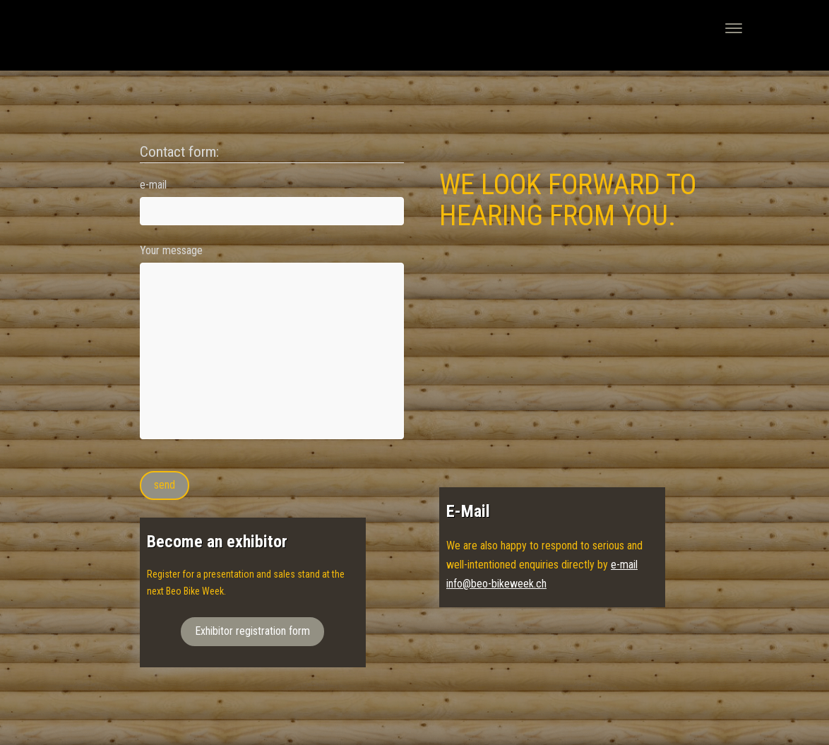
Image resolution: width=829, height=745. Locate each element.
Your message (171, 250)
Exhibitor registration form (252, 631)
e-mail (153, 184)
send (164, 484)
